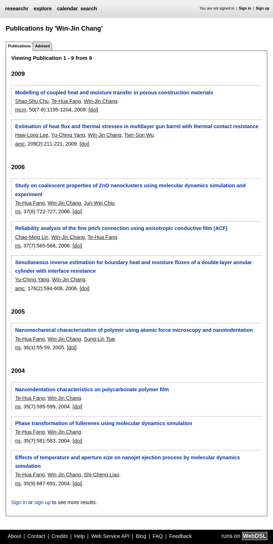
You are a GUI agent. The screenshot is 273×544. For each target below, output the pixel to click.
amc (20, 144)
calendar (67, 8)
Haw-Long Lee (31, 135)
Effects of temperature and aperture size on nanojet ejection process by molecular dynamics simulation (127, 462)
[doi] (93, 110)
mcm (20, 110)
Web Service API (110, 536)
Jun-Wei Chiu (99, 203)
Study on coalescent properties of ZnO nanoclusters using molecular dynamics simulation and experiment (130, 190)
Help (79, 536)
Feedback (180, 536)
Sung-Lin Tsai (99, 339)
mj (17, 211)
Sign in (245, 8)
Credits (60, 536)
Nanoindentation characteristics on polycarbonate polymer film (92, 389)
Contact (36, 536)
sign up (42, 502)
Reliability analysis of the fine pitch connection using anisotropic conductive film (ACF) (121, 228)
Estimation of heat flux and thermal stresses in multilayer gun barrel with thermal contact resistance (136, 126)
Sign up (262, 8)
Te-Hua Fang (66, 101)
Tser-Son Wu (139, 135)
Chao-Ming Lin (31, 237)
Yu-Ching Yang (68, 135)
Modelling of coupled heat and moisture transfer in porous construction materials (114, 92)
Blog (141, 536)
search (88, 8)
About (14, 536)
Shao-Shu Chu (31, 101)
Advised (42, 46)
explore (42, 8)
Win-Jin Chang (100, 101)
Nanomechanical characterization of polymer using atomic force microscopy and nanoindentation (134, 330)
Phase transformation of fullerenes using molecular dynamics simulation (103, 423)
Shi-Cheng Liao (101, 474)
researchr (16, 8)
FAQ (157, 536)
